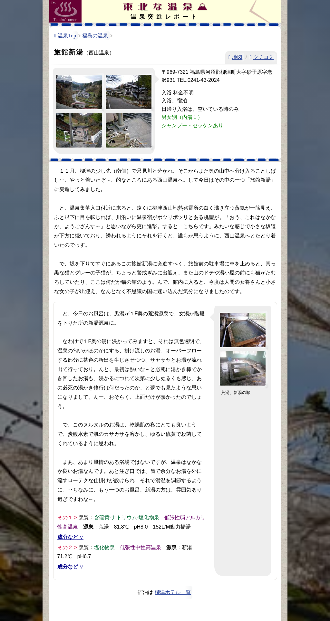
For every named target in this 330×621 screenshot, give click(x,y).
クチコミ (263, 57)
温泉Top (67, 35)
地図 (237, 57)
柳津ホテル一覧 (173, 592)
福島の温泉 (95, 35)
